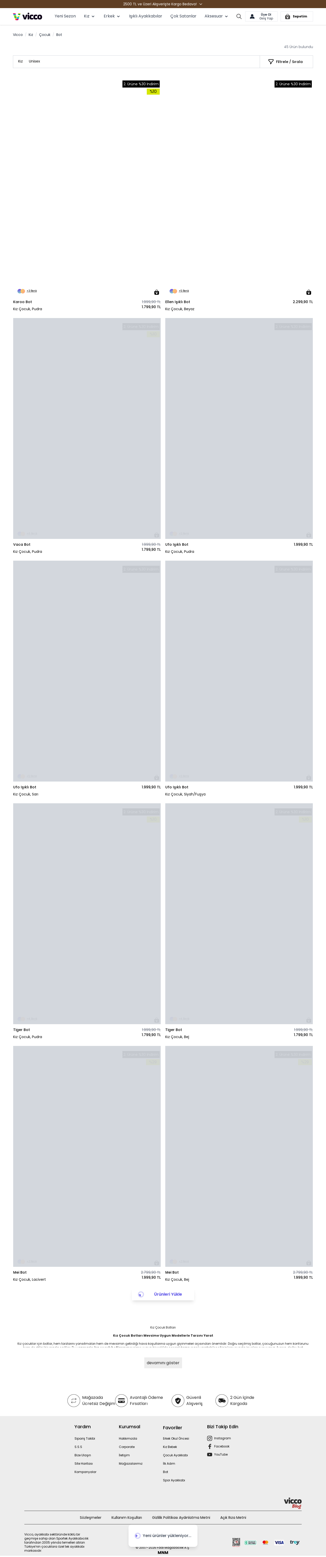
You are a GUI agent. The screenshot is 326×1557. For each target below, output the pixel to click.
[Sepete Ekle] (157, 292)
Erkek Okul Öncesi (176, 1438)
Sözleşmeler (90, 1517)
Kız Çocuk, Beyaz (179, 308)
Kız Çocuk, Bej (177, 1036)
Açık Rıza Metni (233, 1517)
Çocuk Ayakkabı (175, 1455)
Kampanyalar (85, 1472)
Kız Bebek (170, 1447)
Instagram (222, 1438)
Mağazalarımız (130, 1463)
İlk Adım (169, 1463)
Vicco (18, 34)
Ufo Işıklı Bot (176, 544)
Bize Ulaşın (83, 1455)
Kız (31, 34)
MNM (163, 1552)
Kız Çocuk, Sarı (25, 794)
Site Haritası (84, 1463)
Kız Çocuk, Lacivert (29, 1279)
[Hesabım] (261, 16)
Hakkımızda (128, 1438)
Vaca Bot (21, 544)
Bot (165, 1472)
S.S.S (78, 1447)
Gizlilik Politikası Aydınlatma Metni (181, 1517)
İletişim (124, 1455)
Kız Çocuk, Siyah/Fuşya (185, 794)
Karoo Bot (22, 301)
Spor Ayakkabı (174, 1480)
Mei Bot (20, 1272)
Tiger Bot (21, 1029)
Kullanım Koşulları (127, 1517)
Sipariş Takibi (85, 1438)
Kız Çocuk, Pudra (27, 308)
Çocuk (44, 34)
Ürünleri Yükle (168, 1294)
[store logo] (27, 16)
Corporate (127, 1447)
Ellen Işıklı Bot (177, 301)
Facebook (221, 1446)
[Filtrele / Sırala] (285, 62)
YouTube (221, 1454)
